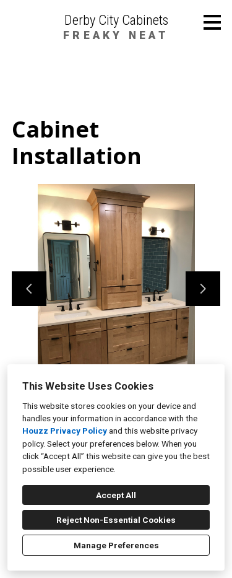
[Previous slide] (29, 288)
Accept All (116, 495)
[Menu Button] (212, 22)
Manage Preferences (116, 545)
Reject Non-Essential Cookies (116, 520)
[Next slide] (203, 288)
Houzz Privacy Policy (64, 431)
